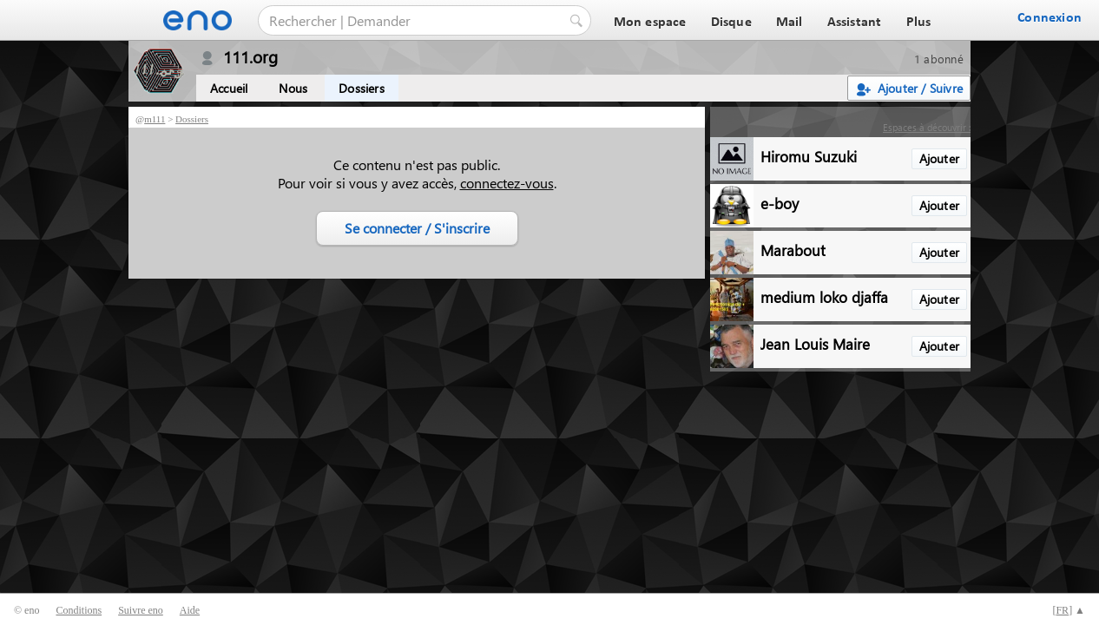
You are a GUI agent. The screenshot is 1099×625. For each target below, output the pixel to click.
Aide (190, 610)
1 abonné (939, 58)
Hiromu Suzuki (808, 156)
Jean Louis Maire (815, 343)
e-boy (779, 203)
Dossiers (362, 88)
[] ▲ (1068, 610)
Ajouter (939, 158)
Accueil (228, 88)
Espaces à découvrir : (927, 127)
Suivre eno (140, 610)
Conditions (79, 610)
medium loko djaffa (824, 296)
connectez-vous (507, 183)
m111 (154, 119)
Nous (293, 88)
